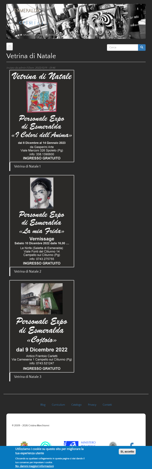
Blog (42, 404)
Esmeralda (27, 10)
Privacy (92, 404)
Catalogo (76, 404)
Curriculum (58, 404)
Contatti (107, 404)
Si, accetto (127, 452)
